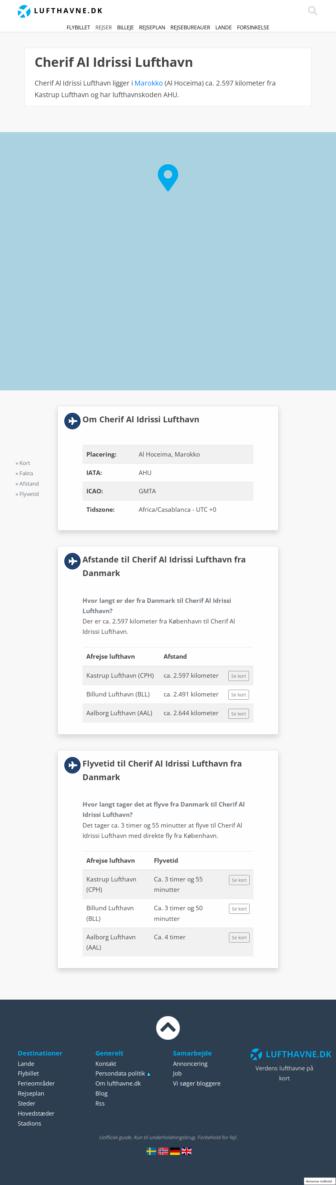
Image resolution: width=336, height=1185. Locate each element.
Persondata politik (120, 1073)
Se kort (238, 676)
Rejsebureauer (190, 27)
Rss (100, 1103)
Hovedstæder (36, 1113)
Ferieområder (36, 1083)
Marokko (149, 83)
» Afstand (27, 483)
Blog (101, 1093)
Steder (26, 1103)
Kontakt (105, 1063)
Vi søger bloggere (197, 1083)
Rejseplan (152, 27)
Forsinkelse (253, 27)
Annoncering (190, 1063)
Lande (223, 27)
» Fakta (24, 473)
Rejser (103, 27)
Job (177, 1073)
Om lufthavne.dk (118, 1083)
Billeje (125, 27)
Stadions (29, 1123)
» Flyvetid (27, 494)
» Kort (23, 463)
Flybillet (78, 27)
